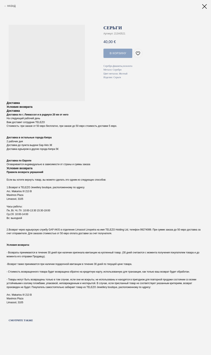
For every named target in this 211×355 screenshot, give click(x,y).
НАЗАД (11, 6)
